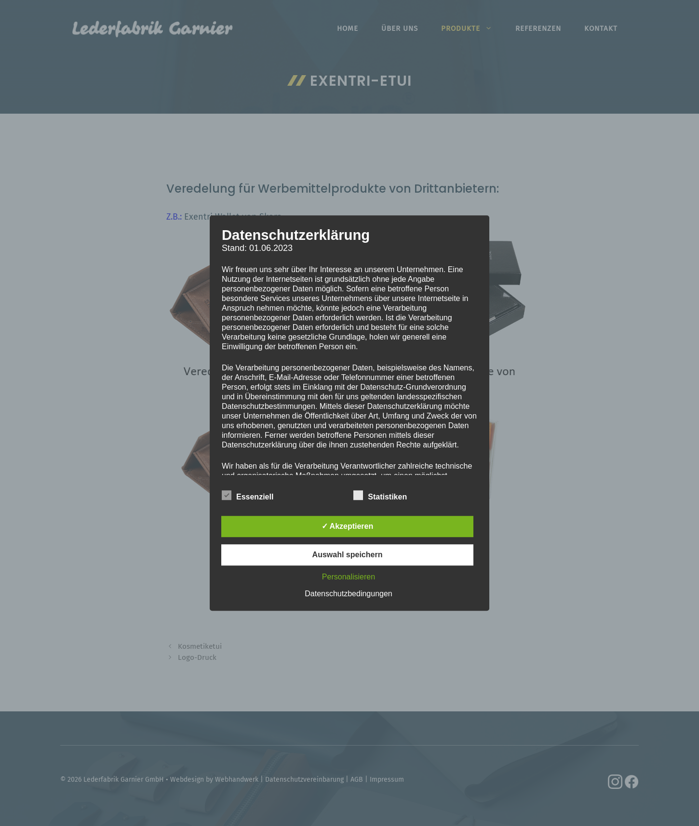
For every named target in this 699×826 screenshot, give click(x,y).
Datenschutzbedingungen (348, 594)
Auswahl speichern (347, 555)
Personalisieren (348, 577)
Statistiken (380, 495)
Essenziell (247, 495)
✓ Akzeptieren (348, 526)
